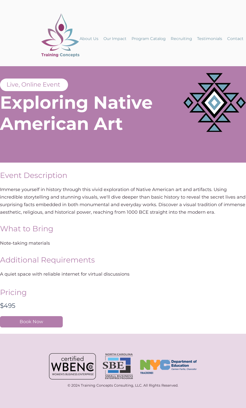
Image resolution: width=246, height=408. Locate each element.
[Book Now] (31, 321)
